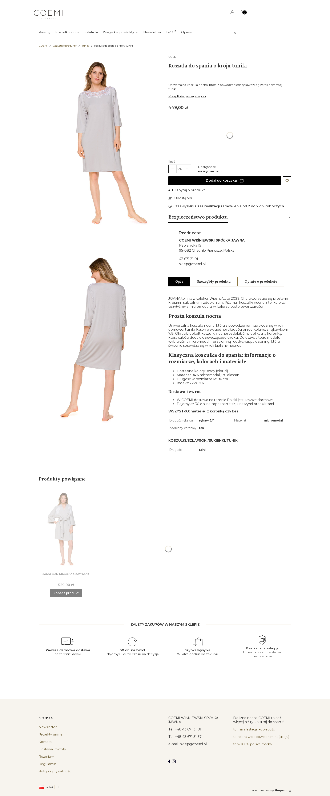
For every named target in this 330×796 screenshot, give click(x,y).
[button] (243, 32)
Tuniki (85, 45)
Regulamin (47, 764)
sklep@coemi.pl (192, 264)
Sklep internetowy (270, 790)
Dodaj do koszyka (221, 181)
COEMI (43, 45)
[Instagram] (174, 761)
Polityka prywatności (55, 771)
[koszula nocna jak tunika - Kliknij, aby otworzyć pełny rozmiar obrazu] (100, 144)
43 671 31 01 (188, 259)
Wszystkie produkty (65, 45)
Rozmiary (46, 756)
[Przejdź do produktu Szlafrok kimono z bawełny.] (66, 529)
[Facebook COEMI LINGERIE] (169, 761)
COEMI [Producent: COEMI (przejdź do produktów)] (172, 56)
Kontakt (45, 742)
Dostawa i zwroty (52, 749)
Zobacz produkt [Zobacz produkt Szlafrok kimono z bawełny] (66, 593)
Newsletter (48, 727)
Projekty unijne (51, 734)
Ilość (171, 162)
